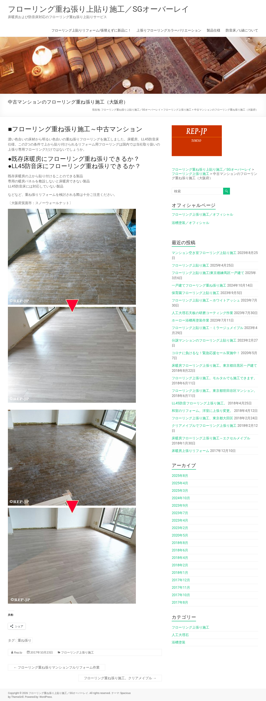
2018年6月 (180, 550)
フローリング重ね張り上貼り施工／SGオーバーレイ (98, 9)
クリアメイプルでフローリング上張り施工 (204, 426)
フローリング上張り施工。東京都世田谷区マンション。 (214, 391)
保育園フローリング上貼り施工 (195, 293)
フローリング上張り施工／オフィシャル (202, 214)
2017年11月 (181, 588)
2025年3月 (180, 491)
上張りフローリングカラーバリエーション (169, 30)
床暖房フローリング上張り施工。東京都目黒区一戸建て (214, 365)
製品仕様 (213, 30)
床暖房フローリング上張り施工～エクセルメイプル (211, 438)
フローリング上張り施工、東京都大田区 (202, 418)
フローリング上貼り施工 (190, 265)
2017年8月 (180, 602)
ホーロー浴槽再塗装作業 (190, 320)
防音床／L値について (242, 30)
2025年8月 (180, 476)
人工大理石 (180, 635)
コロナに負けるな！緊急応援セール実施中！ (206, 353)
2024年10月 (181, 498)
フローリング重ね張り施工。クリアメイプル (120, 678)
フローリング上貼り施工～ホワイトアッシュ (206, 300)
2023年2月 (180, 528)
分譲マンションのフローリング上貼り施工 (204, 340)
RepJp (18, 652)
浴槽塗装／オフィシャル (190, 223)
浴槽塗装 (178, 642)
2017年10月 (181, 595)
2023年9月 (180, 505)
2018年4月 (180, 558)
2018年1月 (180, 573)
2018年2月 (180, 565)
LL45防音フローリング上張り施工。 (199, 403)
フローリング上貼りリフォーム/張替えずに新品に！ (91, 30)
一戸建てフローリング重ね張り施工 (199, 285)
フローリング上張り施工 (77, 652)
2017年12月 (181, 580)
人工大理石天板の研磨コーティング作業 (202, 313)
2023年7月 (180, 513)
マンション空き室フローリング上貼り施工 (204, 253)
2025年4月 (180, 483)
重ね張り (24, 640)
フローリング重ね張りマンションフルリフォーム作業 (56, 667)
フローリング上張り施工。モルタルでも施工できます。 (214, 378)
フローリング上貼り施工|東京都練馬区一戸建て (208, 273)
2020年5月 (180, 535)
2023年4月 (180, 520)
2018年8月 (180, 543)
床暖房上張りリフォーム (190, 451)
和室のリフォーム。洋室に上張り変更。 (202, 411)
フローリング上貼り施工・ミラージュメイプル (207, 328)
